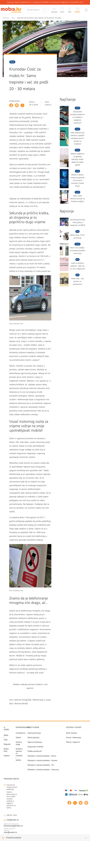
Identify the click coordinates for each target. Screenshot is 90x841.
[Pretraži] (43, 9)
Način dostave (71, 733)
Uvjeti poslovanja (34, 733)
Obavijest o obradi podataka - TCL (41, 765)
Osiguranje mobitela (35, 747)
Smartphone (19, 733)
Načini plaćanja (33, 738)
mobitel (12, 450)
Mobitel (12, 463)
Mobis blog (6, 750)
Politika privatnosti (35, 751)
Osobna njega (19, 743)
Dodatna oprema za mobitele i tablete (19, 754)
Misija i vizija (6, 737)
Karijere (7, 756)
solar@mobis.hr (10, 832)
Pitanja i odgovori (73, 742)
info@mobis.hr (13, 820)
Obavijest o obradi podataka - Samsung (43, 770)
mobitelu (23, 199)
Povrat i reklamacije (73, 738)
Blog (12, 62)
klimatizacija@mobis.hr (13, 826)
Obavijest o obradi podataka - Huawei (42, 761)
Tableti (18, 738)
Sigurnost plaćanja (35, 742)
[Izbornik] (86, 10)
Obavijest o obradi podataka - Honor (42, 756)
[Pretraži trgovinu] (37, 10)
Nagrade (7, 744)
